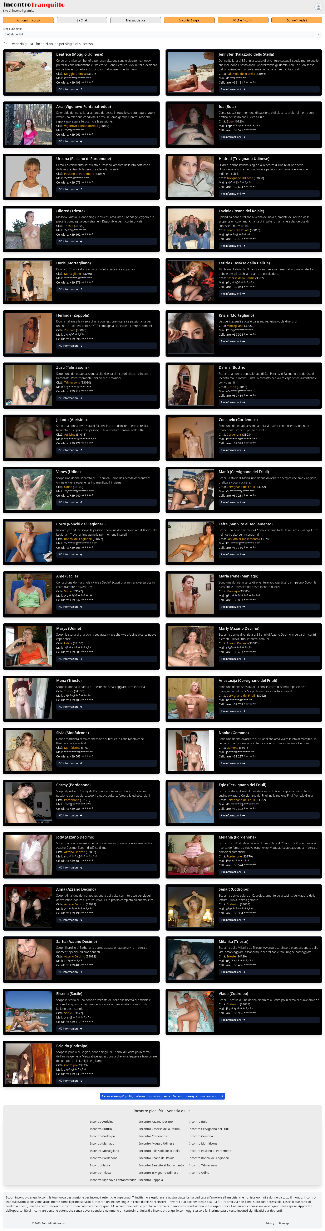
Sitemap (284, 1223)
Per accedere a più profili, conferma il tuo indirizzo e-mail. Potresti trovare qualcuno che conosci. (162, 1096)
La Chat (82, 20)
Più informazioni (70, 89)
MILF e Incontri (243, 20)
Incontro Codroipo (102, 1136)
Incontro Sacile (100, 1165)
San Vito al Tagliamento (243, 539)
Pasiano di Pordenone (79, 174)
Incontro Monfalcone (203, 1143)
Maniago (233, 591)
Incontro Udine (199, 1173)
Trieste (69, 226)
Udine (68, 487)
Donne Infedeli (297, 20)
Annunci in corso (28, 20)
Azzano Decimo (237, 643)
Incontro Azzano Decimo (156, 1122)
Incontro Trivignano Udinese (158, 1173)
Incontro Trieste (101, 1173)
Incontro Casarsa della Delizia (159, 1129)
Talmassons (72, 382)
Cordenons (234, 434)
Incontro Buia (198, 1122)
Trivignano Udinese (240, 178)
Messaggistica (135, 20)
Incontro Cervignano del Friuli (209, 1129)
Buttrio (232, 387)
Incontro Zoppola (151, 1180)
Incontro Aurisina (102, 1122)
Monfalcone (72, 748)
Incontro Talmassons (203, 1165)
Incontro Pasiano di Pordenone (210, 1151)
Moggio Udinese (75, 74)
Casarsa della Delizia (241, 278)
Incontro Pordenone (104, 1158)
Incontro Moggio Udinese (156, 1143)
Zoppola (70, 330)
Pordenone (72, 800)
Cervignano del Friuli (241, 487)
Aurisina (70, 434)
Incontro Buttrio (101, 1129)
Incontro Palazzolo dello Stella (159, 1151)
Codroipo (233, 904)
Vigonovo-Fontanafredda (81, 126)
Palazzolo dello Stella (241, 74)
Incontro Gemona (201, 1136)
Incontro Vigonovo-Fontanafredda (113, 1180)
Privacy (270, 1223)
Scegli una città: (12, 29)
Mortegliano (73, 274)
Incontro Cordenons (153, 1136)
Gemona (233, 748)
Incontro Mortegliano (104, 1151)
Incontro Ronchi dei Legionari (209, 1158)
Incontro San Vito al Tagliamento (161, 1165)
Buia (230, 121)
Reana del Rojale (238, 230)
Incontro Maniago (102, 1143)
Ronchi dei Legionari (78, 539)
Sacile (68, 591)
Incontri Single (189, 20)
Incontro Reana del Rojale (156, 1158)
